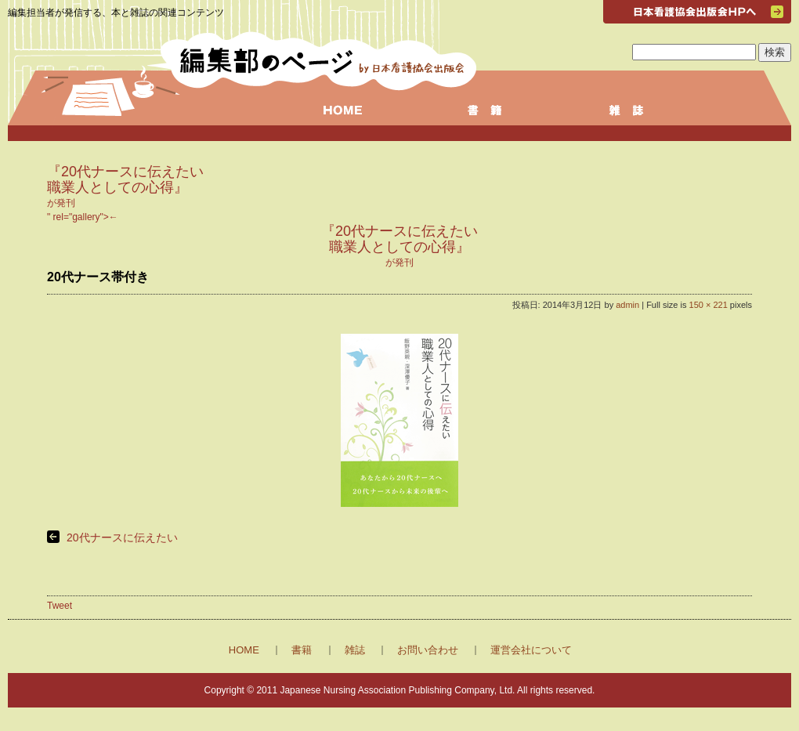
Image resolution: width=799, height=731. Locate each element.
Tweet (59, 605)
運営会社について (531, 650)
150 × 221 (708, 304)
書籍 (301, 650)
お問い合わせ (427, 650)
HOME (244, 650)
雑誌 (355, 650)
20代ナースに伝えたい (122, 537)
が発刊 (125, 188)
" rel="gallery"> (399, 241)
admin (627, 304)
